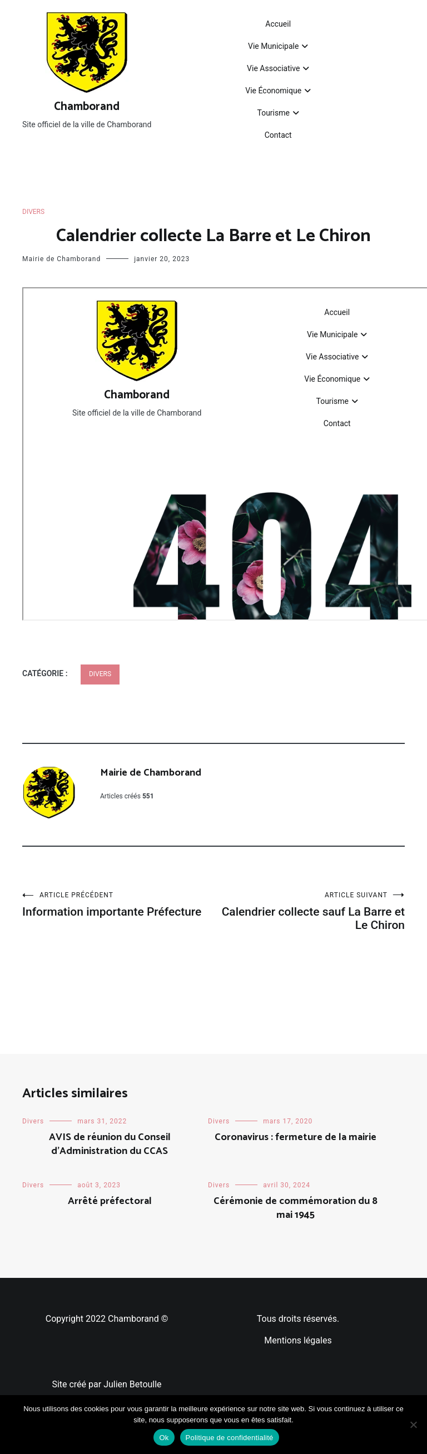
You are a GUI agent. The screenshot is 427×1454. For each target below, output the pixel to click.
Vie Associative (273, 68)
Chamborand (87, 106)
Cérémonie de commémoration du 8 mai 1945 (296, 1208)
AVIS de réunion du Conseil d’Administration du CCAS (110, 1144)
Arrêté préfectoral (110, 1201)
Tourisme (273, 112)
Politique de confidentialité (230, 1437)
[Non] (413, 1424)
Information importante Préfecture (118, 904)
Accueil (278, 23)
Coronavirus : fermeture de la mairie (295, 1137)
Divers (33, 212)
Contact (278, 135)
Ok (163, 1437)
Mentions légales (297, 1340)
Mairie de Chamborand (61, 259)
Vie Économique (273, 90)
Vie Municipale (273, 46)
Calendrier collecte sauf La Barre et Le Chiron (309, 911)
